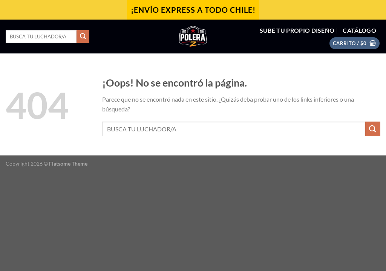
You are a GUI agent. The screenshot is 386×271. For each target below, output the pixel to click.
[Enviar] (83, 36)
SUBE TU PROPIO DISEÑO (297, 30)
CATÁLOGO (359, 30)
